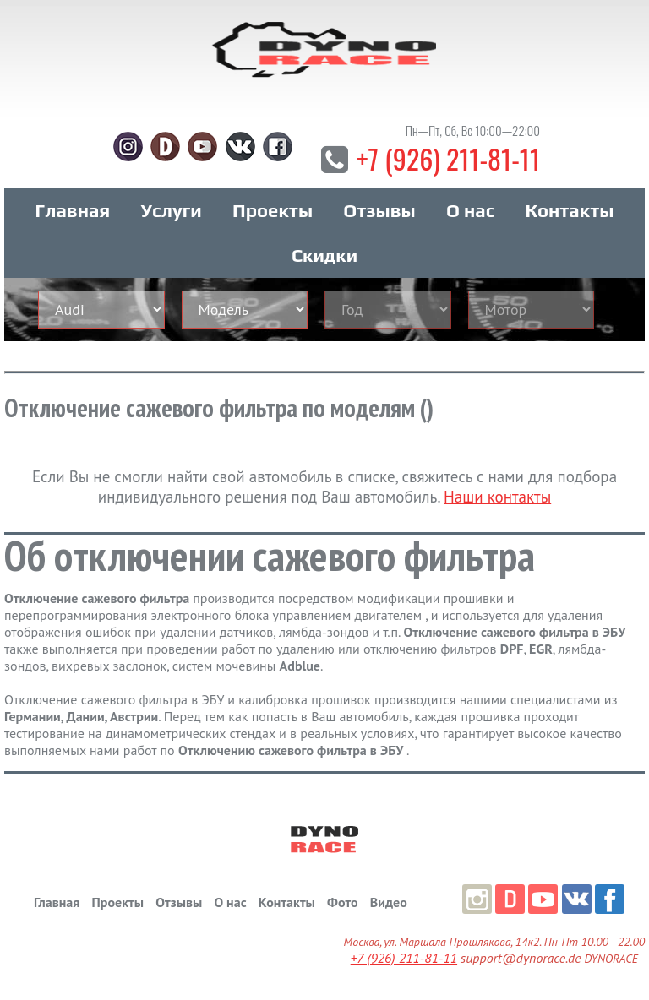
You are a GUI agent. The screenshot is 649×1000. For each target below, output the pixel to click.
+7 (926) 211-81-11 (448, 158)
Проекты (272, 210)
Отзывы (379, 210)
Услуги (171, 210)
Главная (73, 210)
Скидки (324, 255)
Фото (342, 902)
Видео (388, 902)
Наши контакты (497, 496)
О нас (470, 210)
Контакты (570, 210)
